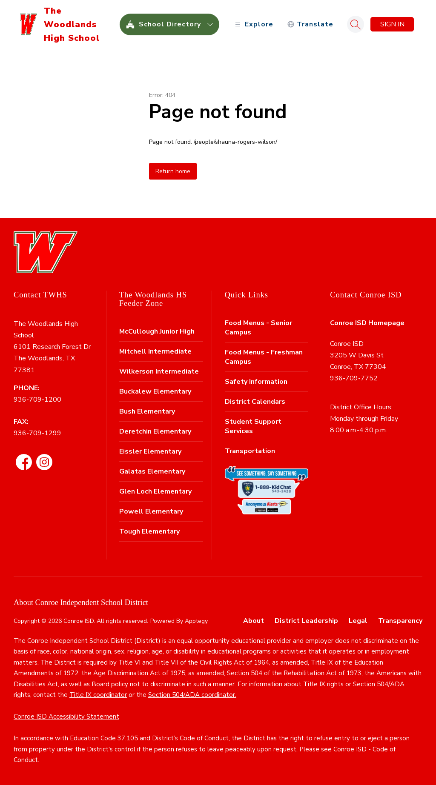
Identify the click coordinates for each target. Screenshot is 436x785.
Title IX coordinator (98, 695)
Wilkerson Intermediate (159, 371)
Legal (358, 620)
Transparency (400, 620)
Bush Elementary (147, 411)
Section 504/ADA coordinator (191, 695)
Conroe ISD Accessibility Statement (66, 716)
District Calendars (255, 401)
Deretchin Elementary (155, 431)
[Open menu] (253, 24)
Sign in (392, 24)
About (253, 620)
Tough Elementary (149, 531)
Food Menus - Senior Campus (258, 327)
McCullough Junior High (157, 331)
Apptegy (196, 621)
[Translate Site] (310, 24)
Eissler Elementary (150, 451)
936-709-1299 (37, 433)
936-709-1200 (37, 399)
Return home (172, 171)
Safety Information (256, 381)
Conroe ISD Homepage (367, 323)
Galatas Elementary (152, 471)
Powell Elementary (151, 511)
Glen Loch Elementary (155, 491)
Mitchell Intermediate (155, 351)
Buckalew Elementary (155, 391)
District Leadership (306, 620)
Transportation (250, 451)
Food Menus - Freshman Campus (264, 357)
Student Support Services (253, 426)
